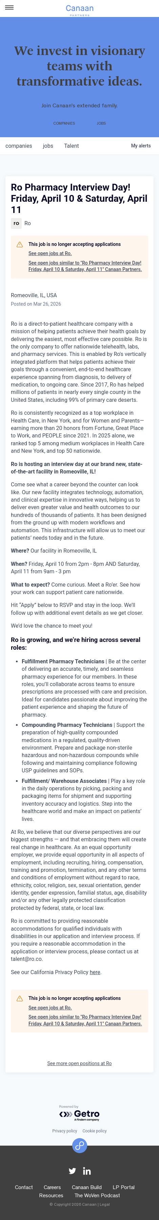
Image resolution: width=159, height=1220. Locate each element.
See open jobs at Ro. (50, 253)
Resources (51, 1196)
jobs (48, 146)
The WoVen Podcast (97, 1196)
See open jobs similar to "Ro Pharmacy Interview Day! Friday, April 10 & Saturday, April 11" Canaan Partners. (85, 266)
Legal (105, 1205)
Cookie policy (94, 1131)
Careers (52, 1188)
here (95, 972)
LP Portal (124, 1188)
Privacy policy (64, 1131)
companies (18, 146)
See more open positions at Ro (79, 1063)
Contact (24, 1188)
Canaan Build (87, 1188)
